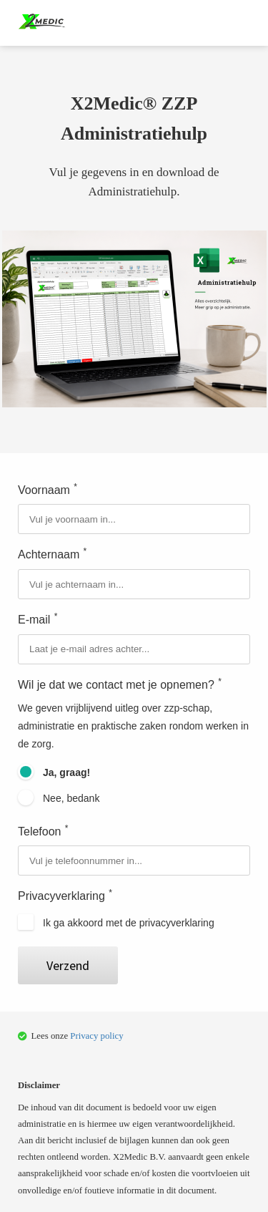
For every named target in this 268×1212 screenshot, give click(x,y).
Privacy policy (96, 1036)
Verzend (67, 965)
